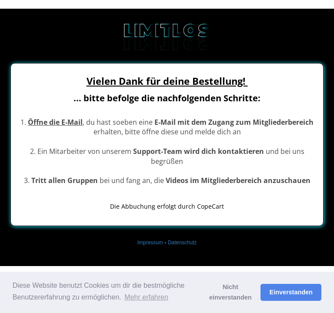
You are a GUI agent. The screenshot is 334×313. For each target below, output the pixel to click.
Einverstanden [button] (291, 292)
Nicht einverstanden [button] (230, 292)
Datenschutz (182, 243)
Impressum (150, 243)
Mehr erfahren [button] (146, 297)
